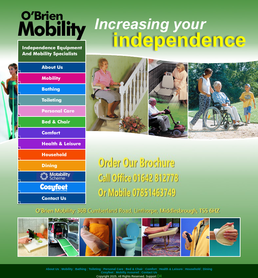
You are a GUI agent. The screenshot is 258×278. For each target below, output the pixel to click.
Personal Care (113, 269)
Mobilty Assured (127, 272)
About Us (52, 269)
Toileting (95, 269)
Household (193, 269)
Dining (207, 269)
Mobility (67, 269)
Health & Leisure (171, 269)
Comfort (151, 269)
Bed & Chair (134, 269)
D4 (159, 276)
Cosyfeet (107, 272)
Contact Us (149, 272)
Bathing (80, 269)
